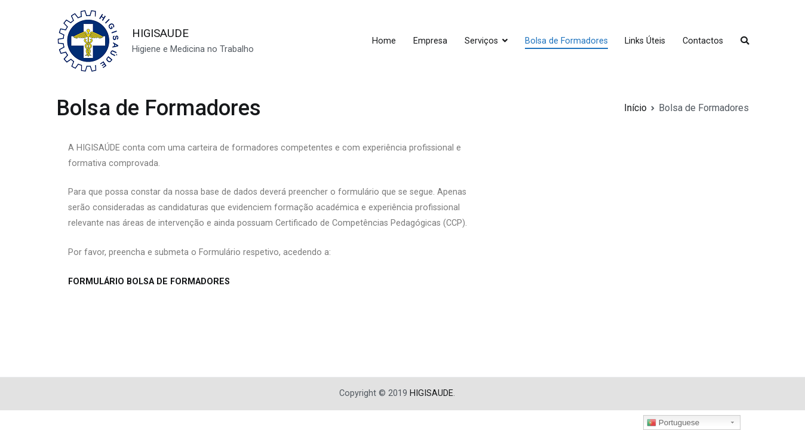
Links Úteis (645, 41)
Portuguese (673, 423)
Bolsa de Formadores (566, 41)
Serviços (481, 41)
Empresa (430, 41)
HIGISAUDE (160, 33)
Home (384, 41)
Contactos (703, 41)
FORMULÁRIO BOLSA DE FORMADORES (149, 282)
